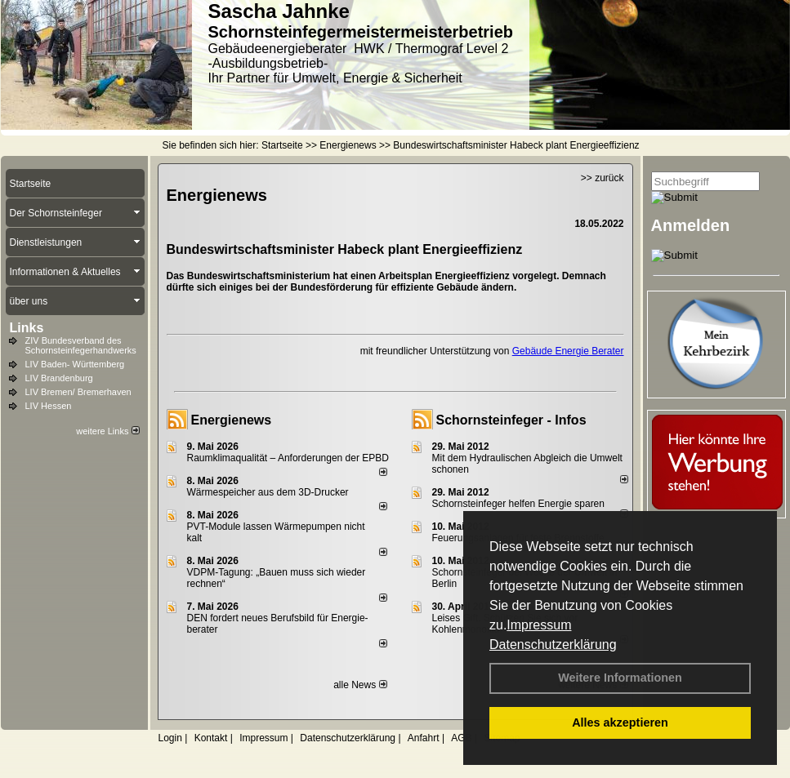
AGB (461, 738)
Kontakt (211, 738)
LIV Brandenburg (59, 378)
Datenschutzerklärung (553, 644)
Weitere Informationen (620, 677)
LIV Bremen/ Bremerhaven (78, 392)
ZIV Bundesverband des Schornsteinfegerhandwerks (80, 345)
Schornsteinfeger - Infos (511, 420)
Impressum (539, 625)
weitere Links (107, 431)
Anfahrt (424, 738)
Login (170, 738)
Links (27, 328)
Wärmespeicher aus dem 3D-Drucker (268, 492)
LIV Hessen (48, 406)
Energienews (231, 420)
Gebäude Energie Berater (568, 351)
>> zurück (602, 178)
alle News (359, 685)
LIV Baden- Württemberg (75, 364)
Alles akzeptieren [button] (620, 722)
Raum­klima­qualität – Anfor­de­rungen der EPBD (288, 458)
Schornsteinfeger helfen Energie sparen (518, 503)
